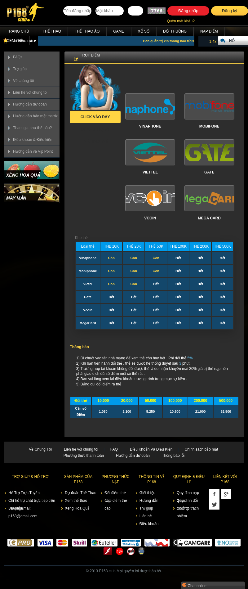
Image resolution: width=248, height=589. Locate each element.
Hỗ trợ (233, 41)
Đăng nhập (188, 10)
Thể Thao (52, 31)
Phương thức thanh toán (84, 455)
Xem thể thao (76, 500)
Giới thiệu (147, 493)
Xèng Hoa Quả (77, 508)
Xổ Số (143, 31)
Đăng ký (229, 10)
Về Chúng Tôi (40, 449)
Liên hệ (146, 516)
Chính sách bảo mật (201, 449)
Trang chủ (18, 31)
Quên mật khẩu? (180, 21)
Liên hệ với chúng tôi (30, 92)
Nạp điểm (209, 31)
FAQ (114, 449)
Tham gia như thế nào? (32, 128)
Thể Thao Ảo (87, 31)
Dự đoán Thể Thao (80, 493)
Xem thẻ (15, 40)
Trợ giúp (20, 69)
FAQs (17, 57)
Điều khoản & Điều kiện (32, 139)
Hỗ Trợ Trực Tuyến (24, 493)
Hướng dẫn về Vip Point (33, 151)
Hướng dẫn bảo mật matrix (35, 116)
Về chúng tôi (23, 81)
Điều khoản (149, 524)
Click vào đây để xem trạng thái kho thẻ (95, 119)
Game (118, 31)
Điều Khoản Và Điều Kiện (151, 449)
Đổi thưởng (175, 31)
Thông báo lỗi (173, 455)
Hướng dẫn (149, 500)
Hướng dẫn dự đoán (30, 104)
